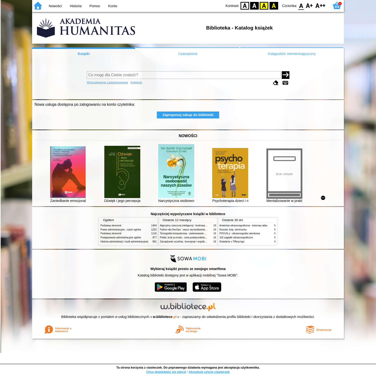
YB (264, 5)
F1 (309, 5)
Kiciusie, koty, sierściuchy (233, 229)
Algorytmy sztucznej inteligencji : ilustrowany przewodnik (190, 225)
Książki (84, 54)
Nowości (55, 6)
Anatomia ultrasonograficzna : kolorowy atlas (243, 225)
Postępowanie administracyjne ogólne (120, 237)
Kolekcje (136, 82)
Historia (76, 6)
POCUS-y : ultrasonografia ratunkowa (239, 233)
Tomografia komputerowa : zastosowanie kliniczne (187, 233)
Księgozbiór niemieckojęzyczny (292, 54)
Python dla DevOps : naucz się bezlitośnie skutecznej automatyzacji (196, 229)
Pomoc (94, 6)
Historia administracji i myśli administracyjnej (124, 241)
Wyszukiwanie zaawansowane (107, 82)
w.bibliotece (165, 317)
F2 (320, 5)
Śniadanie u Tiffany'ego (231, 241)
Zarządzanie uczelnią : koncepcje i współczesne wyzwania (191, 241)
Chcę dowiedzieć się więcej (166, 372)
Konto (112, 6)
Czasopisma (187, 54)
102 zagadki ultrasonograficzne (236, 237)
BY (273, 5)
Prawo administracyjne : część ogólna (120, 229)
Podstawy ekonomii (110, 225)
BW (254, 5)
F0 (301, 5)
